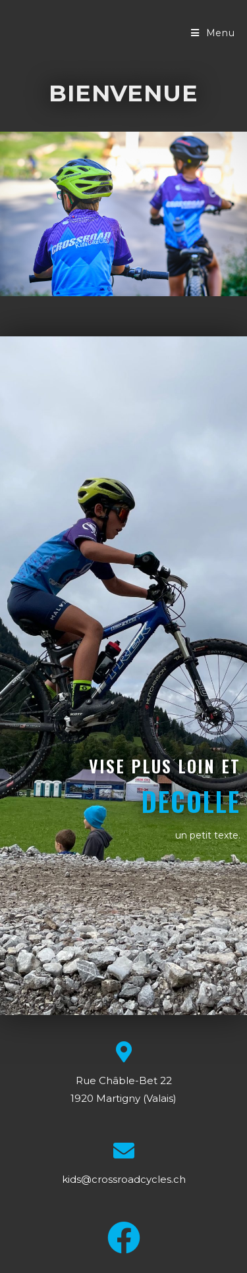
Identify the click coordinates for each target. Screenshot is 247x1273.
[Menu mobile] (213, 33)
